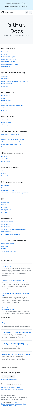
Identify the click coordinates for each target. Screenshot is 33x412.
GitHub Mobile (5, 159)
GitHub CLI (4, 156)
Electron (4, 246)
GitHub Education (6, 226)
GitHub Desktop (5, 161)
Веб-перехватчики (6, 210)
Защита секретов (6, 137)
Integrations (4, 86)
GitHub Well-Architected (8, 251)
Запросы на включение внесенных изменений (14, 81)
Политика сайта (6, 66)
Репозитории (5, 78)
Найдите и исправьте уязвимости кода (12, 139)
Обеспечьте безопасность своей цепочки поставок (16, 142)
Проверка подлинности (8, 61)
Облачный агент (6, 100)
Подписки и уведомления (8, 59)
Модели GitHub (5, 212)
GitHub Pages (5, 125)
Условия (16, 402)
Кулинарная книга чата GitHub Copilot (12, 105)
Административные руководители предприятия (15, 193)
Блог (15, 405)
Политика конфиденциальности (9, 379)
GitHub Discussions (6, 83)
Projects (3, 173)
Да (4, 376)
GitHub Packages (6, 122)
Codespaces (4, 76)
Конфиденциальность (7, 404)
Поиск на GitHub (6, 176)
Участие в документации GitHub (10, 234)
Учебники (4, 103)
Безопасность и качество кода (10, 134)
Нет (12, 376)
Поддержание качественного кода (11, 144)
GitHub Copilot (5, 95)
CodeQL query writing (8, 243)
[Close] (28, 3)
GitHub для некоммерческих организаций (13, 229)
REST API (3, 205)
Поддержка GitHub (6, 231)
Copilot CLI (4, 110)
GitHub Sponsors (6, 224)
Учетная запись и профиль (9, 57)
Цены (24, 404)
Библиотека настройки (8, 108)
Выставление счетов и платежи (10, 64)
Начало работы (5, 52)
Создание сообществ (7, 222)
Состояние (18, 404)
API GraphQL (5, 207)
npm (3, 248)
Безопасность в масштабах (9, 147)
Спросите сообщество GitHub (10, 387)
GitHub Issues (5, 171)
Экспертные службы (7, 405)
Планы (3, 98)
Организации (5, 185)
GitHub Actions (5, 120)
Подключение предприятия (9, 190)
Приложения (5, 202)
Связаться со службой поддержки (12, 390)
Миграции (4, 54)
